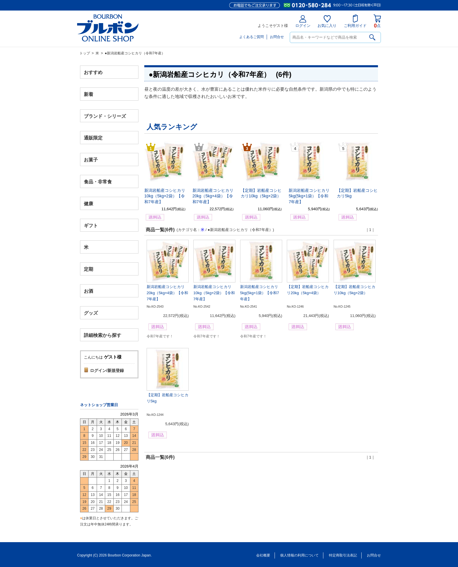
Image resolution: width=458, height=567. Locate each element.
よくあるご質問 (251, 37)
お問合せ (277, 37)
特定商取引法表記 (343, 555)
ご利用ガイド (355, 21)
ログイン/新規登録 (107, 370)
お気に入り (327, 21)
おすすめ (93, 72)
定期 (88, 269)
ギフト (91, 225)
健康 (88, 203)
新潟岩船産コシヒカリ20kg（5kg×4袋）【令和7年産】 (212, 196)
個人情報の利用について (299, 555)
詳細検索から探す (102, 334)
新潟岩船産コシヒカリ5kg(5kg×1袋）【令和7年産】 (309, 196)
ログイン (302, 21)
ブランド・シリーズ (105, 115)
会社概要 (263, 555)
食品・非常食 (98, 181)
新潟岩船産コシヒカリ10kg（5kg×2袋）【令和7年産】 (164, 196)
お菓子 (91, 159)
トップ (84, 53)
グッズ (91, 312)
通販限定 (93, 137)
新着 (88, 94)
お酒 (88, 290)
